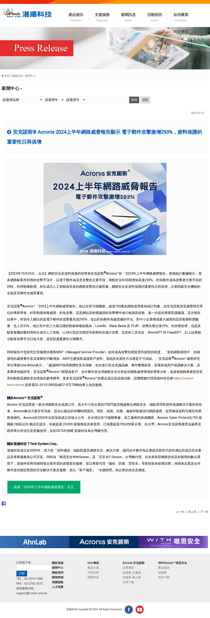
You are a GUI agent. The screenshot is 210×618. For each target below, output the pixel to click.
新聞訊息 (17, 75)
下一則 (204, 511)
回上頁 (192, 511)
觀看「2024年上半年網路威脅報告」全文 (44, 487)
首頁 (6, 75)
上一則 (180, 511)
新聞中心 (30, 75)
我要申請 (93, 577)
